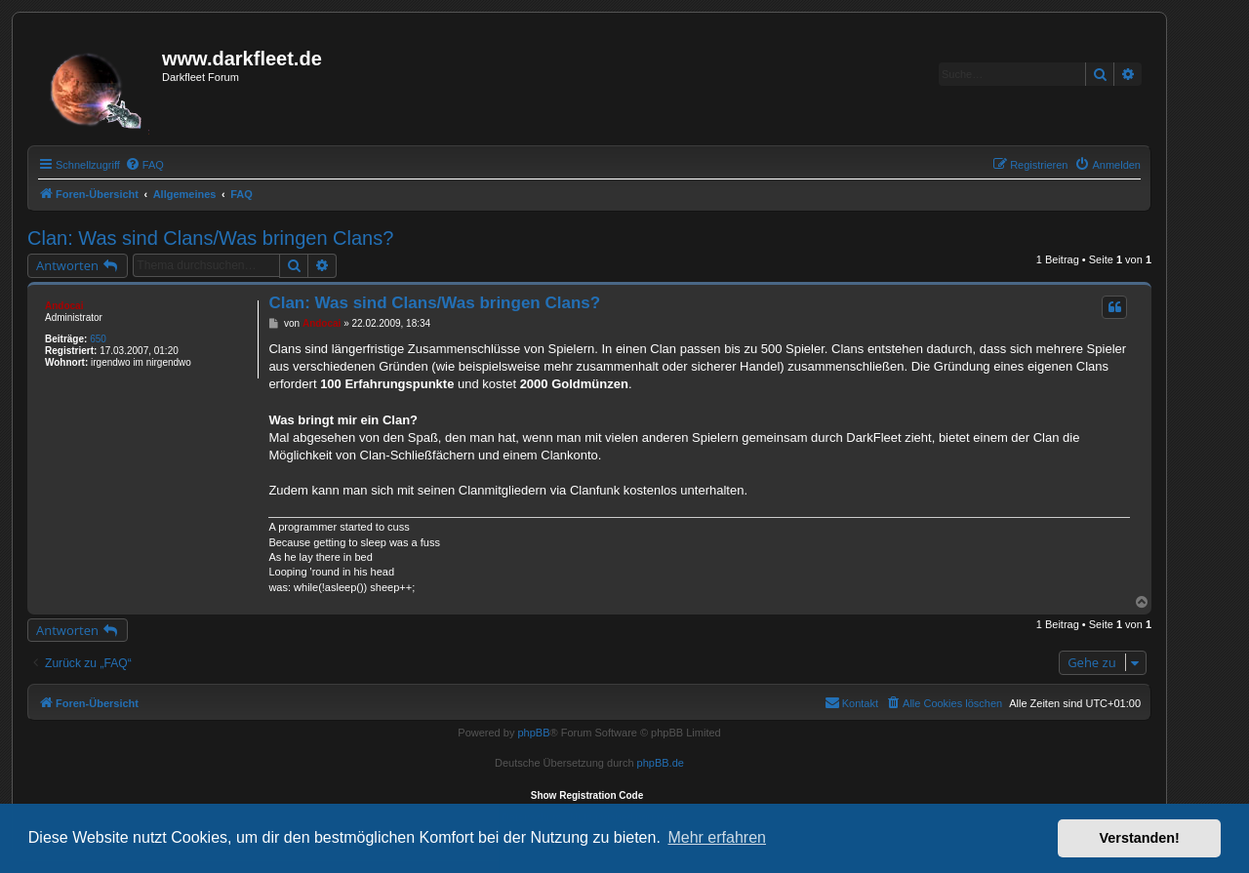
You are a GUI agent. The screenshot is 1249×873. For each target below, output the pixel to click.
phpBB (533, 732)
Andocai (64, 305)
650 (98, 339)
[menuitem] (144, 165)
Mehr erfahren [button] (716, 837)
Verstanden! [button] (1140, 838)
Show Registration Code (587, 795)
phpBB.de (660, 763)
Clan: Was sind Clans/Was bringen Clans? (210, 238)
